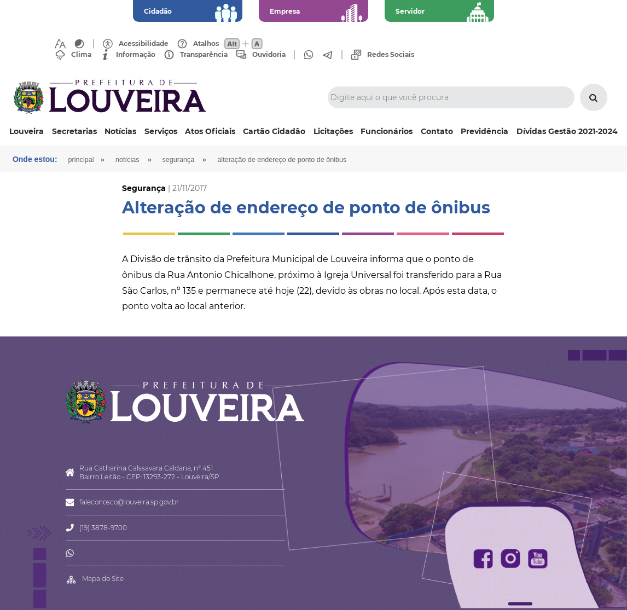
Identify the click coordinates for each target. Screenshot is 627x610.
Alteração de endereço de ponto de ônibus (281, 160)
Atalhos (206, 43)
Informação (135, 54)
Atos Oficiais (210, 131)
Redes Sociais (390, 54)
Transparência (204, 54)
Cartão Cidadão (274, 131)
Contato (437, 131)
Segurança (178, 160)
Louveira (26, 131)
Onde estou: (35, 159)
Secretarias (74, 131)
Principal (81, 160)
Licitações (333, 131)
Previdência (484, 131)
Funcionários (387, 131)
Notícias (120, 131)
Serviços (160, 131)
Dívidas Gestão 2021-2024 (567, 131)
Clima (81, 54)
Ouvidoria (269, 54)
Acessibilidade (144, 43)
